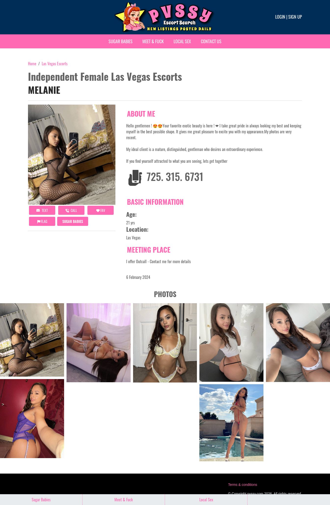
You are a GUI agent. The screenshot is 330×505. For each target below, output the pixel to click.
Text (42, 210)
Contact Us (211, 41)
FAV (100, 210)
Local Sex (182, 41)
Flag (42, 221)
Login (280, 17)
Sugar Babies (121, 41)
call (71, 210)
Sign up (295, 17)
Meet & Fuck (153, 41)
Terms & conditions (242, 485)
